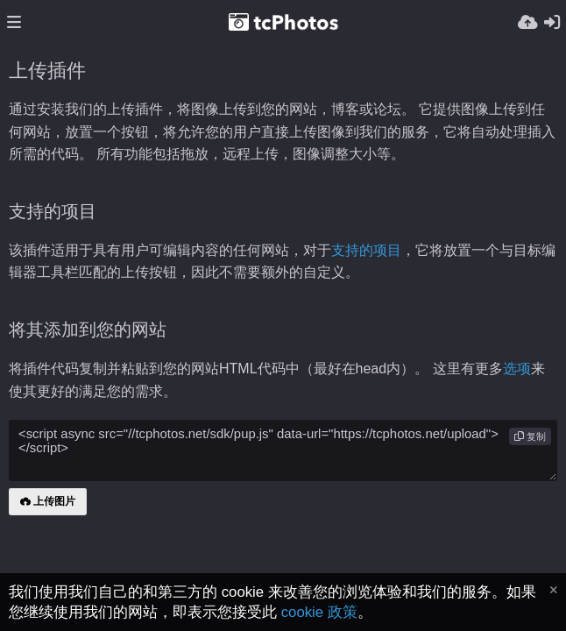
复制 (530, 436)
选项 (517, 368)
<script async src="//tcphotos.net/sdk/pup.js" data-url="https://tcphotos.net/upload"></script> (283, 450)
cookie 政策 (319, 612)
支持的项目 (366, 250)
